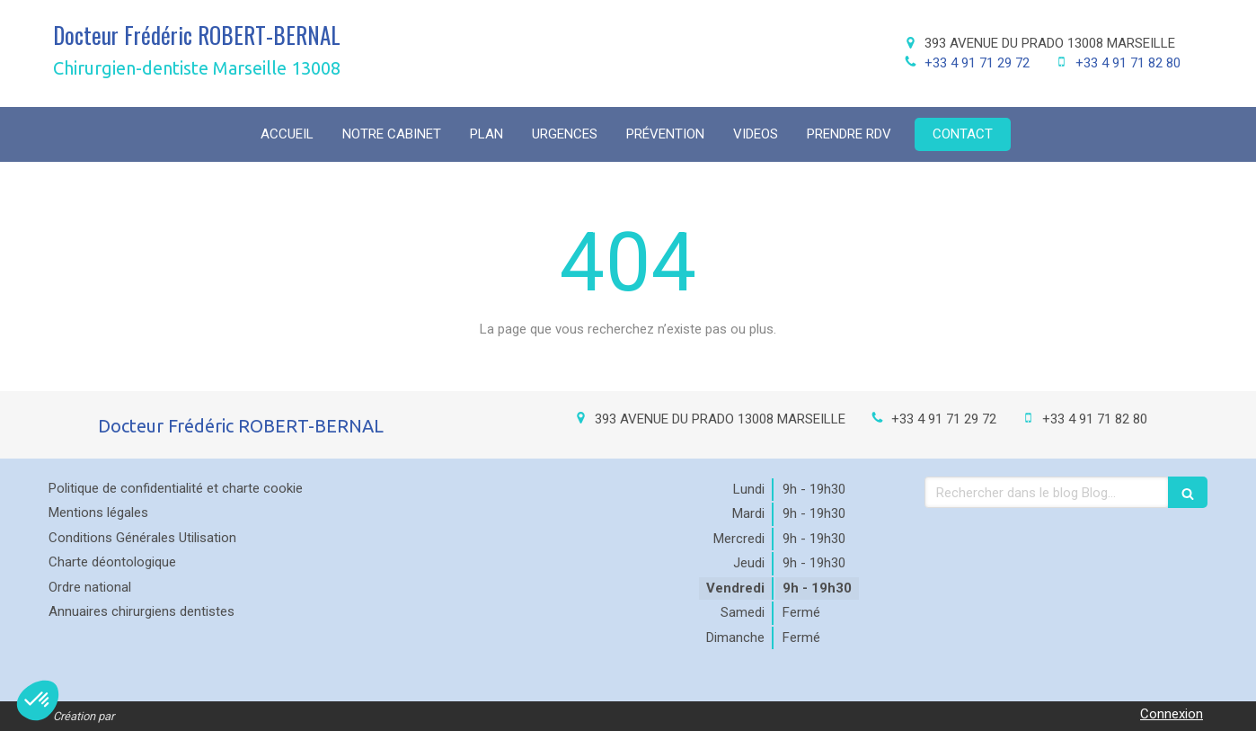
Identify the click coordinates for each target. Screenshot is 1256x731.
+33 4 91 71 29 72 (977, 63)
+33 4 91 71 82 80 (1128, 63)
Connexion (1171, 714)
